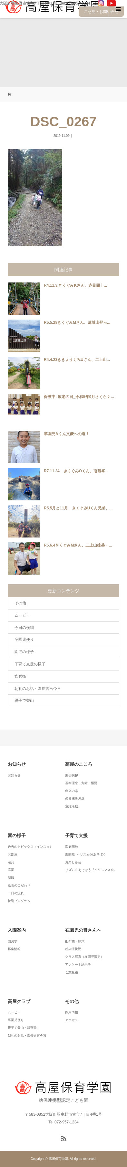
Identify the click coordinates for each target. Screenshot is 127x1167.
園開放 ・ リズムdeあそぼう (85, 854)
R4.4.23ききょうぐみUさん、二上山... (77, 359)
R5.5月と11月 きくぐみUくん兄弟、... (78, 508)
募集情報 (14, 949)
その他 (20, 603)
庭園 (11, 870)
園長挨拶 (71, 775)
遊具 (11, 862)
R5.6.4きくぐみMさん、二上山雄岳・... (78, 545)
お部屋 (12, 854)
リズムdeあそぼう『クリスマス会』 (91, 870)
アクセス (71, 1020)
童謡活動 (71, 806)
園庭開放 (71, 846)
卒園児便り (24, 639)
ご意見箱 (71, 972)
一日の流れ (16, 893)
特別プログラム (19, 901)
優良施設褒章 (74, 798)
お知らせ (14, 775)
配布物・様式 (74, 941)
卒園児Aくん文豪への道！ (66, 434)
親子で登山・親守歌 (22, 1027)
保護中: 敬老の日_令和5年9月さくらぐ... (79, 396)
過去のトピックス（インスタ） (30, 846)
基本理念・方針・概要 (81, 783)
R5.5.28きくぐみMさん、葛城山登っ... (77, 322)
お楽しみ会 (73, 862)
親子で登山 (24, 700)
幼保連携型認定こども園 (63, 1092)
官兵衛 (20, 676)
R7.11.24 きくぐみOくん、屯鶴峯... (76, 471)
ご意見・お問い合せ (101, 11)
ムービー (22, 615)
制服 (11, 877)
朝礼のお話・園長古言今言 (38, 688)
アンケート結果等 (78, 964)
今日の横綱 (24, 627)
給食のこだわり (19, 885)
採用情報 (71, 1012)
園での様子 (24, 652)
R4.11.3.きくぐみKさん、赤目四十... (75, 285)
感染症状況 (73, 949)
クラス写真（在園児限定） (84, 956)
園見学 (12, 941)
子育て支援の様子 (30, 664)
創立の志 (71, 791)
